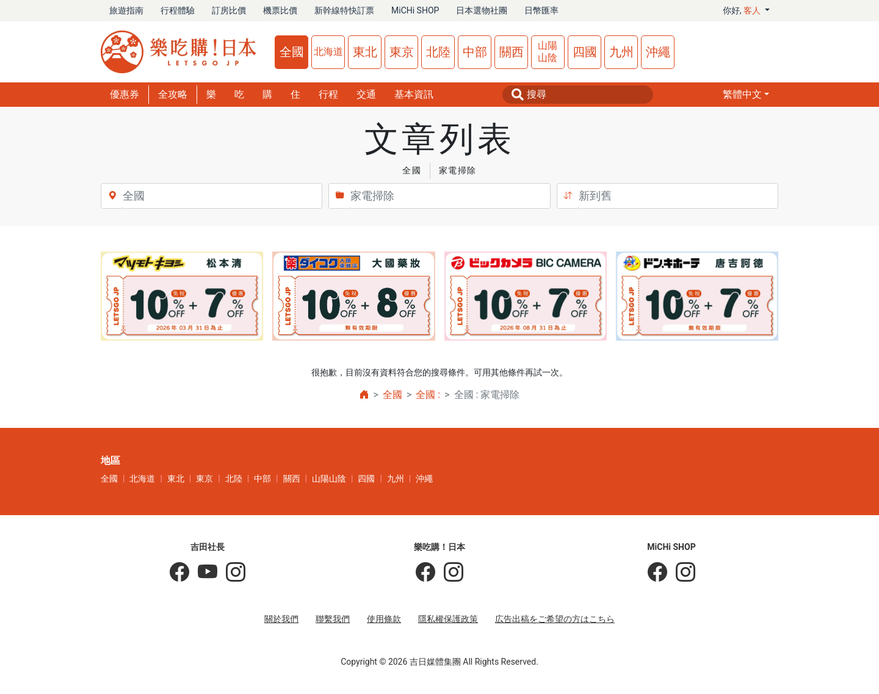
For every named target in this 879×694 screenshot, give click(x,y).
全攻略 (172, 94)
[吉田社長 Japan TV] (203, 572)
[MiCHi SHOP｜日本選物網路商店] (681, 572)
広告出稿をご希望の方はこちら (555, 619)
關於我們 (281, 619)
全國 (292, 52)
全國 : (428, 394)
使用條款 (384, 619)
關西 (511, 52)
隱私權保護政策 (448, 619)
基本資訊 (413, 94)
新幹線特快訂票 (344, 10)
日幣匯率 (541, 10)
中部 (475, 52)
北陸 (438, 52)
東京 (401, 52)
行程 (328, 94)
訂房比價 (229, 10)
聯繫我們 (333, 619)
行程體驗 (178, 10)
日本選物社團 (481, 10)
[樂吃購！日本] (425, 572)
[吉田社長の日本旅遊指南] (179, 572)
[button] (746, 94)
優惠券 (124, 94)
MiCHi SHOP (415, 10)
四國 (585, 52)
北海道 (328, 51)
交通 (366, 94)
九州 (621, 52)
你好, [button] (743, 10)
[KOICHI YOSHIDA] (231, 572)
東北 (365, 52)
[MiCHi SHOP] (657, 572)
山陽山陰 (547, 51)
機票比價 (280, 10)
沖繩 (658, 52)
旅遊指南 (126, 10)
